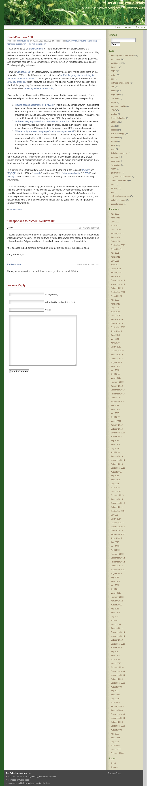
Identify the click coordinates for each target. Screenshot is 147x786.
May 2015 (115, 484)
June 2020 (115, 304)
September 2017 (118, 401)
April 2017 (115, 417)
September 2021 (118, 245)
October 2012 (117, 565)
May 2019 (115, 339)
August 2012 (116, 573)
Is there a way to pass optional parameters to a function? (43, 121)
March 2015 (116, 491)
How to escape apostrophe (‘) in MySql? (34, 105)
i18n (68, 41)
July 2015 (115, 476)
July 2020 (115, 300)
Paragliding (116, 165)
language (115, 94)
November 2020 (118, 284)
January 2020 (117, 319)
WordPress (24, 780)
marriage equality (118, 106)
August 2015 (116, 472)
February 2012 (117, 597)
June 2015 (115, 480)
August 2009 (116, 687)
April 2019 (115, 343)
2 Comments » (16, 209)
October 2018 (117, 358)
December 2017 (118, 390)
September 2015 (118, 468)
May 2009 (115, 699)
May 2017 (115, 413)
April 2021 (115, 265)
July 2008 (115, 734)
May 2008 (115, 742)
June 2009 (115, 695)
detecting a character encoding (39, 88)
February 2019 (117, 350)
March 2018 (116, 378)
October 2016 (117, 429)
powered (12, 780)
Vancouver (115, 59)
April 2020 (115, 312)
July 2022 (115, 214)
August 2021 (116, 249)
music (113, 145)
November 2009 (118, 675)
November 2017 (118, 394)
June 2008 (115, 738)
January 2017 (117, 425)
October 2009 (117, 679)
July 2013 (115, 542)
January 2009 (117, 710)
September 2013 (118, 534)
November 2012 (118, 562)
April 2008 (115, 745)
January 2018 (117, 386)
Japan (113, 169)
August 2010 (116, 648)
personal (114, 157)
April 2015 (115, 487)
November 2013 (118, 527)
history (113, 75)
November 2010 (118, 636)
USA (113, 126)
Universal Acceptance (120, 196)
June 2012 (115, 581)
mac (112, 192)
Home (118, 27)
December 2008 (118, 714)
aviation (114, 114)
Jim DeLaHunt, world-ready (122, 3)
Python (74, 41)
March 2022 (116, 229)
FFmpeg (114, 188)
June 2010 (115, 655)
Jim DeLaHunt (23, 41)
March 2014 (116, 519)
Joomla (114, 67)
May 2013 (115, 546)
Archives (140, 27)
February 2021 (117, 272)
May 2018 (115, 370)
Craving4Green (114, 773)
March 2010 (116, 663)
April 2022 (115, 225)
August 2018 (116, 362)
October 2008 (117, 722)
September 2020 (118, 292)
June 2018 (115, 366)
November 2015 (118, 460)
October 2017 (117, 397)
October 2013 (117, 530)
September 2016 (118, 433)
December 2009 (118, 671)
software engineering (87, 41)
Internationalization (72, 173)
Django (11, 176)
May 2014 (115, 515)
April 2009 (115, 702)
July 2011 (115, 609)
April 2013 (115, 550)
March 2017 (116, 421)
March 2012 (116, 593)
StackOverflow (36, 48)
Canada (114, 122)
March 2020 (116, 315)
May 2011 (115, 616)
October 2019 (117, 323)
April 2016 (115, 452)
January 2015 (117, 499)
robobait (114, 137)
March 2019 (116, 347)
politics (114, 130)
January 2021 (117, 276)
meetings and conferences (122, 55)
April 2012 (115, 589)
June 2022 (115, 218)
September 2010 (118, 644)
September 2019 (118, 327)
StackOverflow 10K (20, 37)
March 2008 (116, 749)
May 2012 (115, 585)
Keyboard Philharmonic (121, 176)
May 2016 (115, 448)
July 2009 (115, 691)
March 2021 (116, 269)
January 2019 (117, 354)
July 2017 (115, 405)
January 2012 (117, 601)
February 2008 (117, 753)
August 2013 (116, 538)
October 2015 (117, 464)
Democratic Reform (119, 180)
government (116, 173)
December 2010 (118, 632)
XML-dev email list (16, 82)
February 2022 (117, 233)
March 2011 (116, 624)
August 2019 (116, 331)
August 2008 (116, 730)
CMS (113, 71)
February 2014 (117, 523)
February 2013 (117, 554)
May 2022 (115, 222)
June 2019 (115, 335)
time (112, 79)
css (32, 783)
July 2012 (115, 577)
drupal (113, 102)
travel (113, 149)
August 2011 (116, 605)
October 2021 (117, 241)
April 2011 (115, 620)
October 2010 (117, 640)
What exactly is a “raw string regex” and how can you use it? (44, 131)
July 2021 (115, 253)
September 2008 (118, 726)
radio (113, 184)
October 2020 (117, 288)
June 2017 (115, 409)
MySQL (12, 173)
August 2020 (116, 296)
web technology (39, 44)
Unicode (27, 44)
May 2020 (115, 308)
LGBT (113, 110)
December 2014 (118, 503)
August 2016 (116, 437)
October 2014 (117, 507)
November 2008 (118, 718)
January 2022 (117, 237)
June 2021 (115, 257)
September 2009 (118, 683)
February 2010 (117, 667)
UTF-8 (87, 173)
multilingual (116, 63)
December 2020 (118, 280)
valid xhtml (22, 783)
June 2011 (115, 612)
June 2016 (115, 444)
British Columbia (118, 118)
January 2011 (117, 628)
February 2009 (117, 706)
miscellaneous (117, 204)
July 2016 (115, 440)
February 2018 (117, 382)
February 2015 (117, 495)
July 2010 (115, 652)
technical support (14, 44)
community (115, 161)
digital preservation (119, 153)
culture (114, 91)
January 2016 (117, 456)
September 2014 (118, 511)
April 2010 (115, 659)
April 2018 (115, 374)
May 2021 (115, 261)
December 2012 (118, 558)
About (128, 27)
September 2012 (118, 569)
